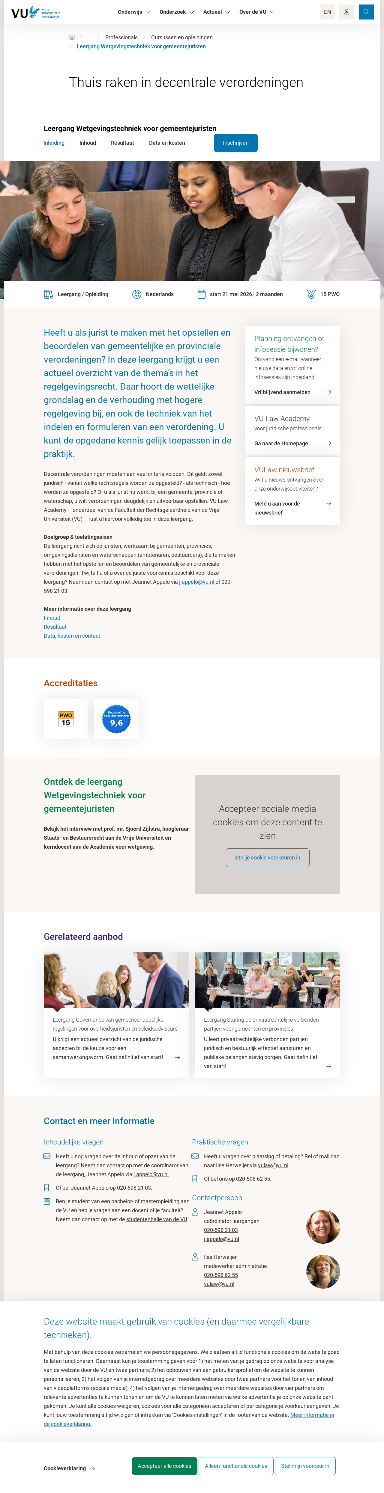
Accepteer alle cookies (152, 1470)
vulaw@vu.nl (273, 1173)
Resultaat (55, 627)
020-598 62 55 (252, 1186)
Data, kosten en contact (72, 636)
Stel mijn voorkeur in (305, 1470)
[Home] (72, 37)
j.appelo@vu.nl (196, 582)
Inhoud (52, 618)
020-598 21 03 (133, 1195)
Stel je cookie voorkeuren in (267, 865)
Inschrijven (222, 143)
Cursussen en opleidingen (182, 37)
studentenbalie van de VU (156, 1227)
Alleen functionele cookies (230, 1470)
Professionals (121, 37)
